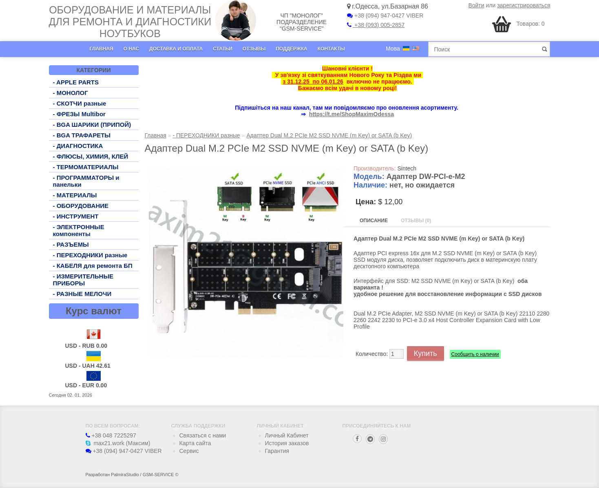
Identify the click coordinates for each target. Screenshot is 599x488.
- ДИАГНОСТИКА (78, 145)
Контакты (331, 49)
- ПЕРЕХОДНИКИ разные (90, 255)
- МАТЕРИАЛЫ (75, 195)
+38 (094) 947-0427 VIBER (385, 15)
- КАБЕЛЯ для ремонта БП (93, 265)
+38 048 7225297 (111, 435)
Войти (476, 5)
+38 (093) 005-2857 (375, 25)
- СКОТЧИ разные (79, 103)
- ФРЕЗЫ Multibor (79, 113)
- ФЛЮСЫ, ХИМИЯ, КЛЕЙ (90, 156)
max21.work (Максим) (118, 443)
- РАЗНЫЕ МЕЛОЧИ (82, 293)
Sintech (406, 168)
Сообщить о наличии (475, 354)
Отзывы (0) (416, 220)
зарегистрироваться (523, 5)
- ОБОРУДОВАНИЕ (81, 205)
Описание (374, 220)
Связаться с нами (202, 435)
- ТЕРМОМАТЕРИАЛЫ (86, 166)
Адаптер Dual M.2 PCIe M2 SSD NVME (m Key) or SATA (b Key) (329, 135)
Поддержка (291, 49)
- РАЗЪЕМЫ (71, 244)
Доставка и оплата (176, 49)
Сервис (189, 451)
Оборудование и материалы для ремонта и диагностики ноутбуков (130, 21)
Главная (101, 49)
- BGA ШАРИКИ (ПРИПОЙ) (92, 124)
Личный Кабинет (287, 435)
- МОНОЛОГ (70, 92)
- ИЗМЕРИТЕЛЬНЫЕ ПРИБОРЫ (83, 280)
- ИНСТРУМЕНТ (76, 216)
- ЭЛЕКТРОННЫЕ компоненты (78, 230)
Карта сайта (195, 443)
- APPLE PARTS (76, 82)
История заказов (287, 443)
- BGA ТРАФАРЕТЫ (82, 135)
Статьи (222, 49)
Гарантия (277, 451)
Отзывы (254, 49)
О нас (131, 49)
